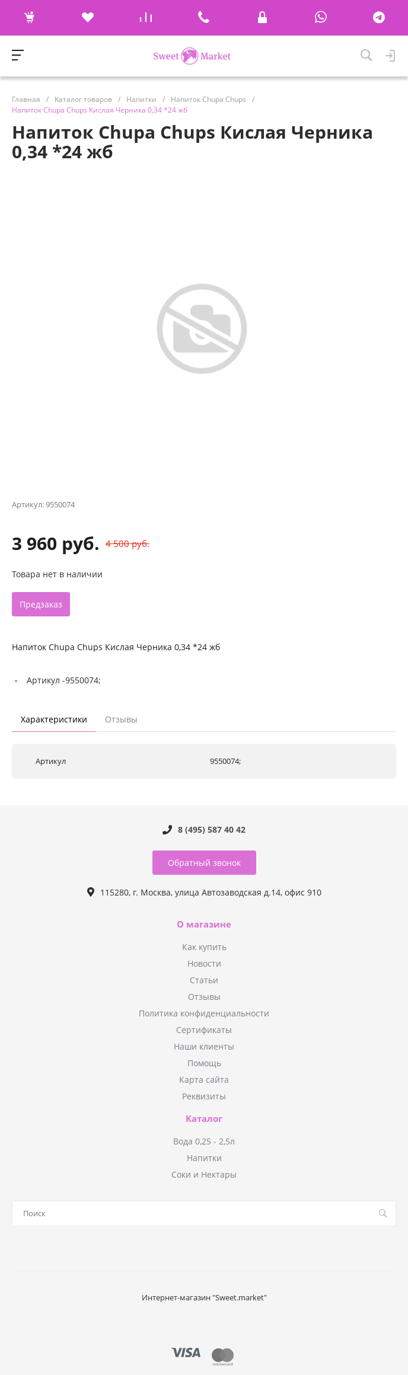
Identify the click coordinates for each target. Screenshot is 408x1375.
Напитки (204, 1157)
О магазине (204, 924)
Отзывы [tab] (121, 719)
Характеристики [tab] (54, 719)
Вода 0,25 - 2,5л (204, 1141)
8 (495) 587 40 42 (212, 829)
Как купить (204, 946)
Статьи (204, 980)
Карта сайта (204, 1079)
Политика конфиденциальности (204, 1013)
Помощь (204, 1063)
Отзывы (204, 996)
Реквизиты (204, 1096)
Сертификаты (204, 1029)
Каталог (204, 1119)
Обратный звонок (204, 862)
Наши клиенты (204, 1046)
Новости (204, 963)
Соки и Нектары (204, 1174)
